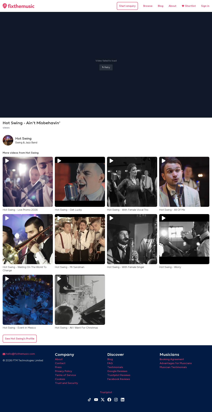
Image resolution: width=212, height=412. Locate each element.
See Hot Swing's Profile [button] (19, 338)
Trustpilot (106, 392)
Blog (160, 5)
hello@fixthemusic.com (19, 353)
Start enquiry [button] (127, 5)
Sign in (205, 5)
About (172, 5)
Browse (148, 5)
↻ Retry (106, 67)
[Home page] (18, 6)
